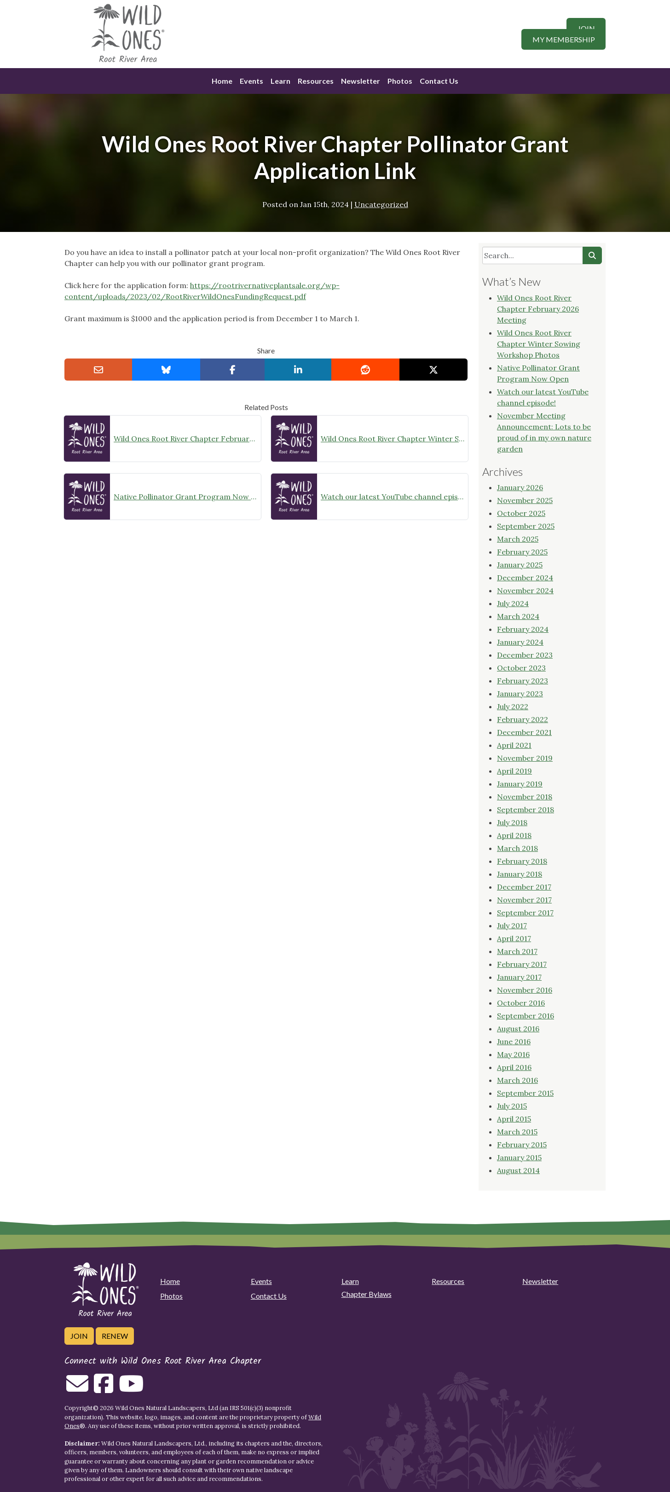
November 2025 (525, 500)
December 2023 (525, 654)
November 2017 (524, 899)
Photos (399, 80)
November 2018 (524, 796)
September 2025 (525, 526)
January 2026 (520, 487)
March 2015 (517, 1131)
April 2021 (514, 745)
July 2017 (512, 925)
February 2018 (522, 861)
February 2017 (522, 964)
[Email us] (77, 1389)
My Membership (563, 39)
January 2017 (519, 977)
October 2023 (521, 667)
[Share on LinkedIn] (298, 370)
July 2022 (512, 706)
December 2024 (525, 577)
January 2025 (520, 564)
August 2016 (518, 1028)
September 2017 (525, 912)
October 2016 (521, 1002)
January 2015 (519, 1157)
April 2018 (514, 835)
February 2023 (522, 680)
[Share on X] (433, 370)
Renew (115, 1335)
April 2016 (514, 1067)
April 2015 (514, 1118)
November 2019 (525, 758)
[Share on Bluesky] (166, 370)
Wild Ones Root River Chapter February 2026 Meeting (185, 438)
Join (586, 28)
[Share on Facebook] (232, 370)
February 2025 (522, 551)
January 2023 (520, 693)
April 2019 (514, 770)
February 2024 (523, 629)
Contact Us (439, 80)
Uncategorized (381, 204)
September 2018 (525, 809)
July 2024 (513, 603)
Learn (280, 80)
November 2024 (525, 590)
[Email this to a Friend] (98, 370)
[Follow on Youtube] (131, 1389)
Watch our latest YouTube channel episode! (392, 496)
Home (222, 80)
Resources (316, 80)
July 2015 (512, 1105)
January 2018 (519, 874)
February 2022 (522, 719)
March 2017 (517, 951)
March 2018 (517, 848)
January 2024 (520, 642)
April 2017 (514, 938)
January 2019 (520, 783)
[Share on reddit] (365, 370)
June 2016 (514, 1041)
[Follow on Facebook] (103, 1389)
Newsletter (360, 80)
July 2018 (512, 822)
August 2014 (518, 1170)
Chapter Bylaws (366, 1294)
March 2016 (517, 1080)
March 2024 (518, 616)
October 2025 (521, 513)
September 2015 (525, 1093)
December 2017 (524, 886)
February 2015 (522, 1144)
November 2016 (524, 990)
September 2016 (525, 1015)
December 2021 (524, 732)
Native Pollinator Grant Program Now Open (185, 496)
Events (251, 80)
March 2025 (517, 539)
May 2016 (513, 1054)
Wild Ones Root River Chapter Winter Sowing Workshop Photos (392, 438)
